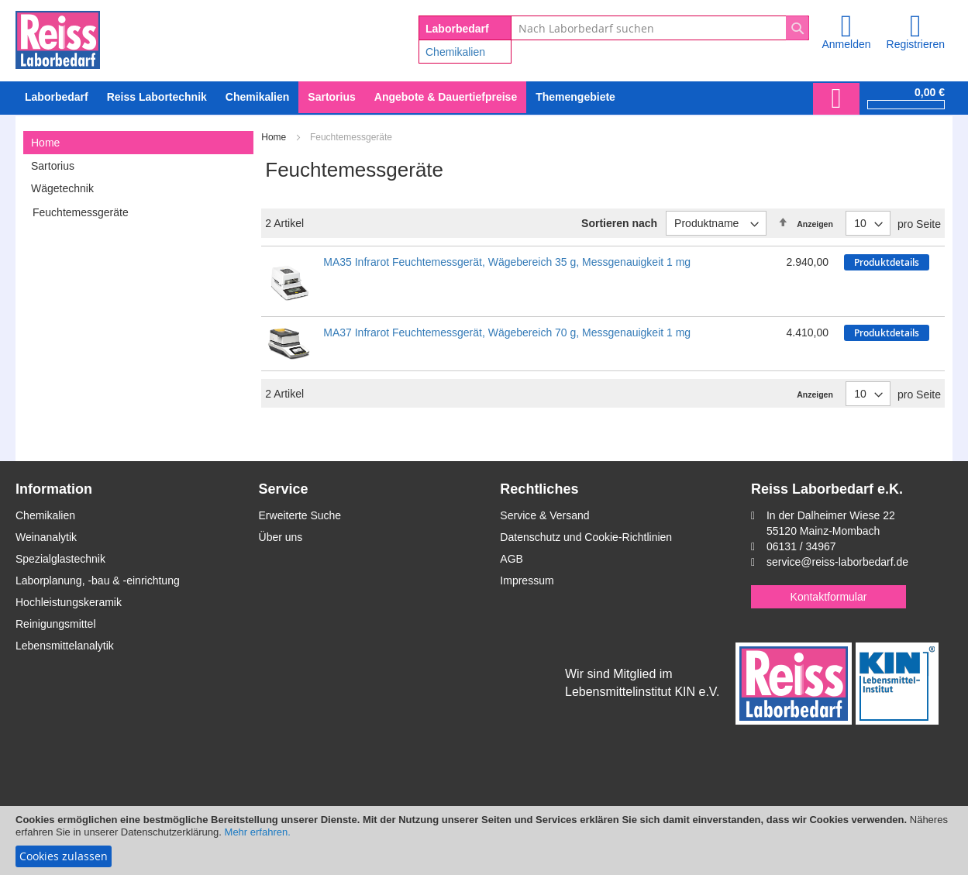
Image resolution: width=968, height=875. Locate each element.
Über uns (281, 537)
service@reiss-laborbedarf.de (837, 562)
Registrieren (916, 44)
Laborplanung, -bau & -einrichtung (98, 580)
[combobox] (660, 28)
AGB (511, 559)
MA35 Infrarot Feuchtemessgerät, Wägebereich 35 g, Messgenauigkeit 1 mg (507, 262)
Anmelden (846, 44)
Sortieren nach (619, 223)
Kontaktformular (829, 597)
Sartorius (52, 166)
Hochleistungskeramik (69, 602)
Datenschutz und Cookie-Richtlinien (586, 537)
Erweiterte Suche (300, 515)
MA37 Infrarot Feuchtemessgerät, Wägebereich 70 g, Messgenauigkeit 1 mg (507, 332)
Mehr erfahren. (258, 832)
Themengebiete (575, 97)
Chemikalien (455, 52)
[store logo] (58, 37)
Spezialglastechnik (60, 559)
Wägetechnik (62, 188)
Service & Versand (544, 515)
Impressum (526, 580)
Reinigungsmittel (56, 624)
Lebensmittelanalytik (65, 645)
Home (274, 137)
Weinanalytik (46, 537)
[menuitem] (257, 97)
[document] (484, 840)
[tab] (138, 142)
